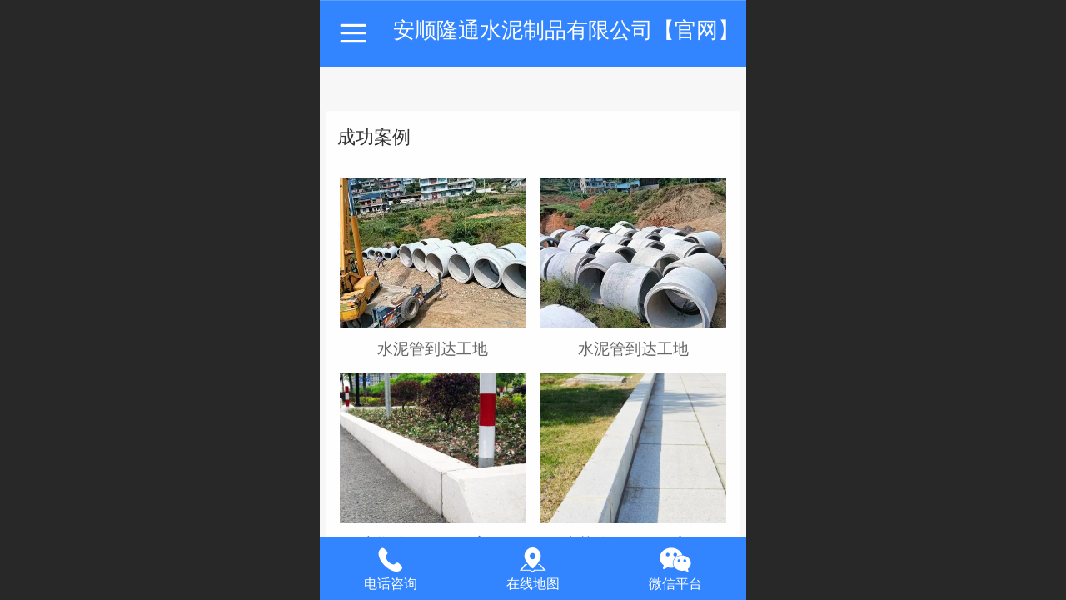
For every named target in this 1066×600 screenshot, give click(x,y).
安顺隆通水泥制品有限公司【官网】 (566, 30)
